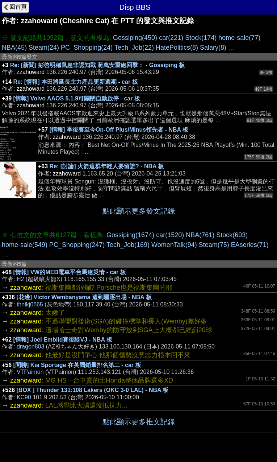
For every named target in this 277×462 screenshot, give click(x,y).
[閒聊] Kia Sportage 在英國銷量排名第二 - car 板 (77, 365)
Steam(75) (214, 244)
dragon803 (31, 346)
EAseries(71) (250, 244)
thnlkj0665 (30, 304)
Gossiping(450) (135, 37)
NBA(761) (200, 235)
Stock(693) (232, 235)
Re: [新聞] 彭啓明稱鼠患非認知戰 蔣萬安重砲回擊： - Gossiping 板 (97, 65)
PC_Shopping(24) (87, 47)
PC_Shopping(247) (77, 244)
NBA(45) (14, 47)
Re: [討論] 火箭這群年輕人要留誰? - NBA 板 (107, 166)
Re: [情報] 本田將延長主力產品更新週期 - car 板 (75, 82)
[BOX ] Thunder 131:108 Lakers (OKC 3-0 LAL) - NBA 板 (93, 390)
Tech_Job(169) (128, 244)
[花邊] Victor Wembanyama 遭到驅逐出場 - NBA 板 (84, 297)
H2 (20, 279)
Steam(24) (44, 47)
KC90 (24, 397)
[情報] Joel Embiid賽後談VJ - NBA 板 (62, 340)
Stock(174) (201, 37)
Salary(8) (213, 47)
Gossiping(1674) (130, 235)
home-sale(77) (239, 37)
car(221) (171, 37)
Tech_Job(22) (134, 47)
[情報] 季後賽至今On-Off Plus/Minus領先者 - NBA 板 (119, 130)
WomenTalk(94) (174, 244)
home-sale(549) (24, 244)
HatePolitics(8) (177, 47)
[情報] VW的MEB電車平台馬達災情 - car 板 (69, 272)
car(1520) (170, 235)
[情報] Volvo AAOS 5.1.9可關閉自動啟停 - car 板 (76, 98)
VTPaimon (30, 372)
